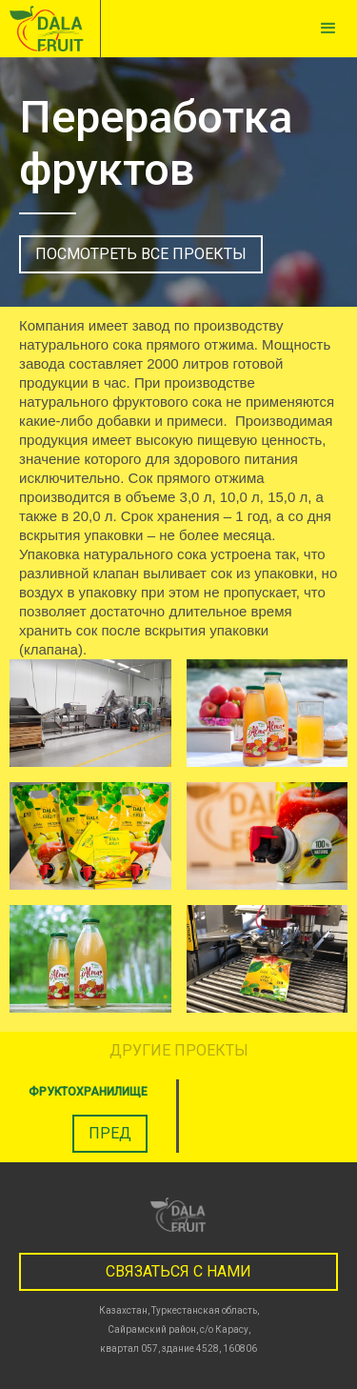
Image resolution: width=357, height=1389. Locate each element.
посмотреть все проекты (141, 254)
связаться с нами (178, 1271)
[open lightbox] (90, 713)
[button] (328, 28)
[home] (50, 28)
